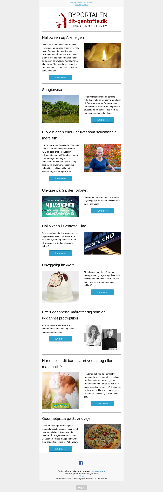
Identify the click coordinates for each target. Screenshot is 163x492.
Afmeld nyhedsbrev (81, 5)
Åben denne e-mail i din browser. (81, 2)
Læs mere (60, 77)
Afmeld (81, 476)
